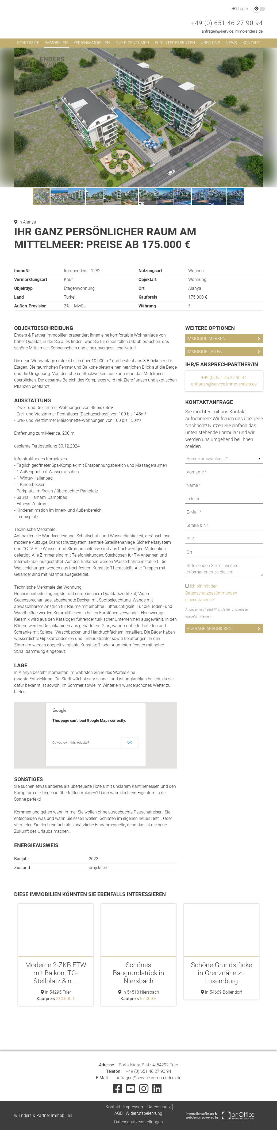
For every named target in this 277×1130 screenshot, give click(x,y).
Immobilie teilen (204, 351)
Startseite (28, 42)
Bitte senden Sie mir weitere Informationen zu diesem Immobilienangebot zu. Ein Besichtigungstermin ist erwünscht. (224, 569)
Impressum (133, 1106)
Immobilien (56, 42)
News (231, 42)
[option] (55, 955)
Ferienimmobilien (92, 42)
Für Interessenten (175, 42)
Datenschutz (159, 1106)
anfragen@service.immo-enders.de (232, 31)
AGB (118, 1113)
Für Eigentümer (132, 42)
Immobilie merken (206, 338)
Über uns (210, 42)
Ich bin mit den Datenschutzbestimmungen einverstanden (211, 593)
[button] (258, 52)
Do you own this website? (70, 743)
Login (239, 8)
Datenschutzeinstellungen (138, 1121)
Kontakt (251, 42)
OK (129, 742)
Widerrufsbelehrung (144, 1113)
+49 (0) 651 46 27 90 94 (227, 23)
